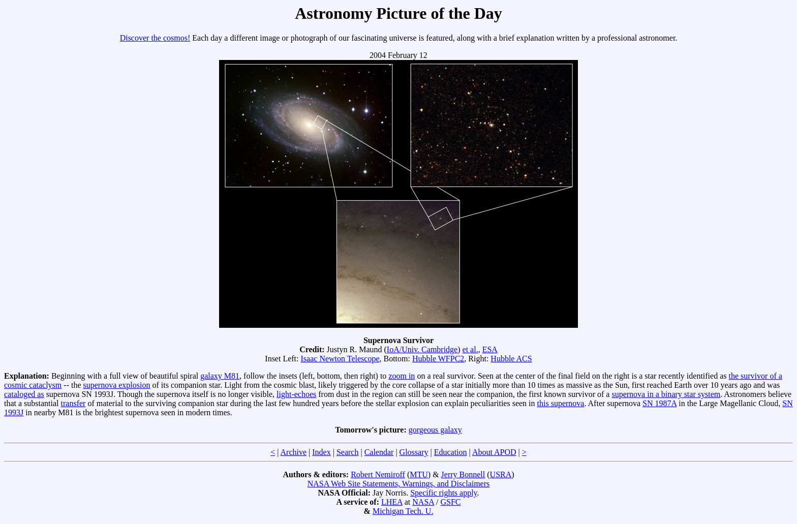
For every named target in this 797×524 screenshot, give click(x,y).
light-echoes (296, 394)
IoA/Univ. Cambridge (422, 349)
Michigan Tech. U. (403, 511)
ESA (490, 349)
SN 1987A (659, 403)
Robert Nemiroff (378, 474)
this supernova (561, 403)
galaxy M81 (219, 376)
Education (450, 452)
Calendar (379, 452)
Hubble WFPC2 (438, 358)
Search (347, 452)
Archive (294, 452)
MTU (419, 474)
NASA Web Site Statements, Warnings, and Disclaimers (399, 483)
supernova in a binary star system (665, 394)
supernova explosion (116, 385)
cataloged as (24, 394)
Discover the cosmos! (155, 38)
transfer (73, 403)
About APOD (494, 452)
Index (321, 452)
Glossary (414, 452)
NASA (423, 502)
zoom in (401, 376)
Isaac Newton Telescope (340, 358)
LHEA (392, 502)
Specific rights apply (443, 492)
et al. (470, 349)
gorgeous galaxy (435, 429)
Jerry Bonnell (463, 474)
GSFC (450, 502)
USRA (501, 474)
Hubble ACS (511, 358)
